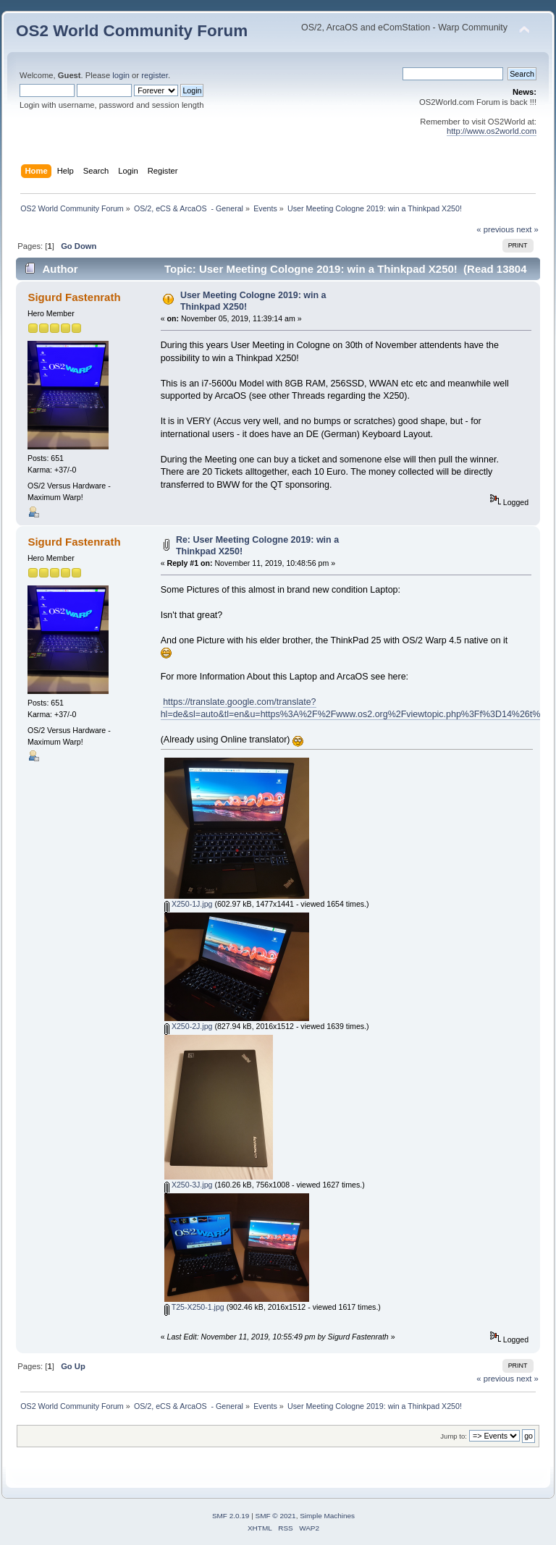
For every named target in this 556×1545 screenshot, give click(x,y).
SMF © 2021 (276, 1516)
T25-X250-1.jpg (194, 1307)
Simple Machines (327, 1516)
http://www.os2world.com (491, 131)
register (154, 75)
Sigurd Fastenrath (74, 297)
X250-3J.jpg (188, 1184)
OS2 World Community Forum (132, 31)
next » (527, 229)
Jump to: (453, 1436)
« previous (495, 229)
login (121, 75)
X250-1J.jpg (188, 904)
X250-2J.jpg (188, 1026)
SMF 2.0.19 (231, 1516)
